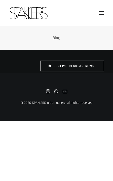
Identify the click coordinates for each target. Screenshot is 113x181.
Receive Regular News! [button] (72, 66)
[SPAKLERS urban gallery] (28, 13)
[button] (101, 13)
